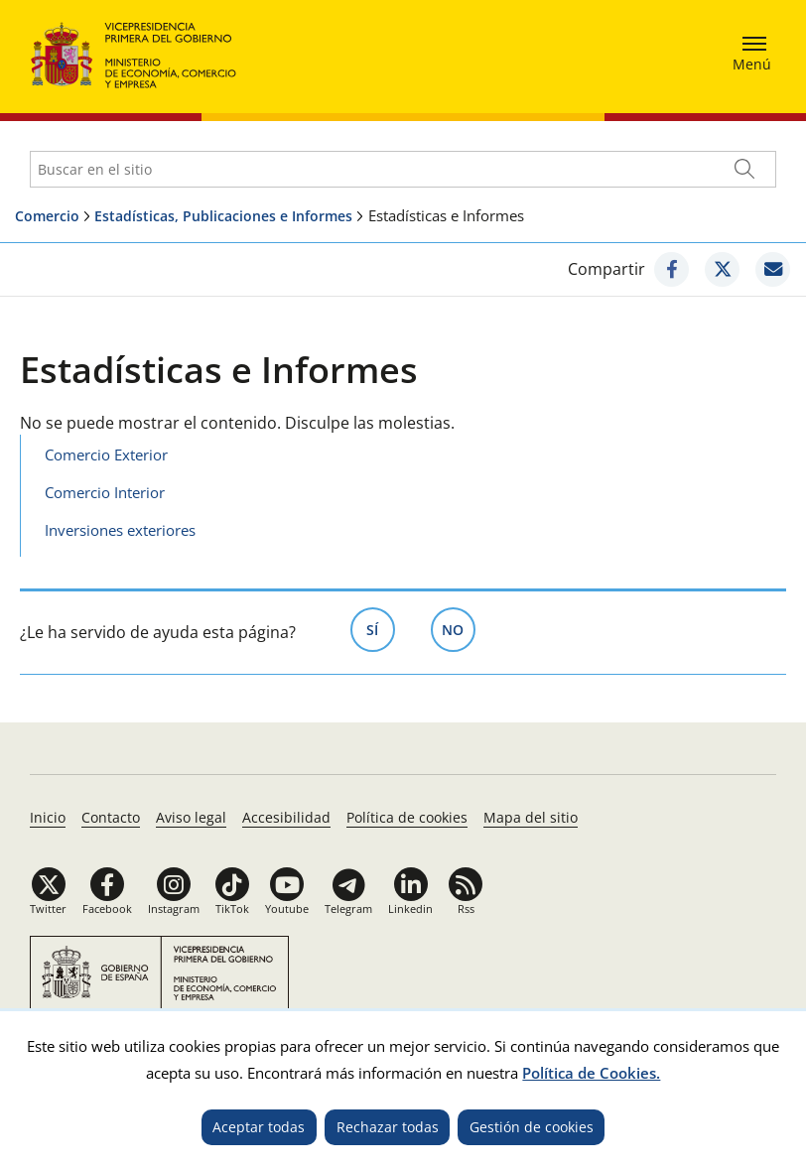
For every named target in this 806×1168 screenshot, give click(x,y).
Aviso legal (191, 817)
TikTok (232, 908)
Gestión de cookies (532, 1126)
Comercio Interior (105, 492)
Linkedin (410, 908)
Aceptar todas (258, 1126)
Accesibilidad (286, 817)
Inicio (48, 817)
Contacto (110, 817)
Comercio (47, 215)
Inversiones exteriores (120, 530)
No (458, 628)
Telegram (348, 908)
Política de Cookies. (591, 1073)
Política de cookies (407, 817)
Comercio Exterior (106, 454)
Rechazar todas (387, 1126)
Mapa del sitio (530, 817)
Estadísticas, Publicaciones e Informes (223, 215)
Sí (380, 628)
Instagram (174, 908)
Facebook (107, 908)
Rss (466, 908)
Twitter (48, 908)
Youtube (287, 908)
